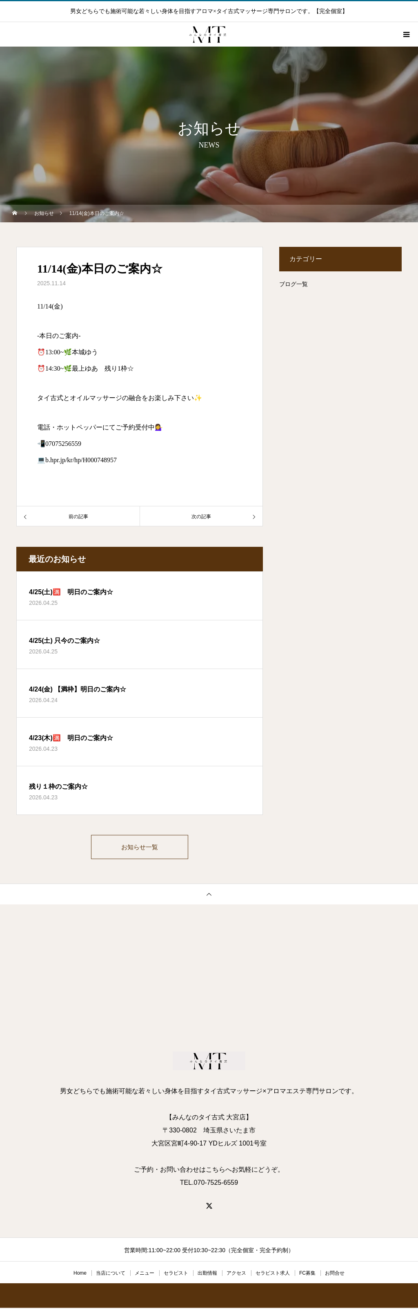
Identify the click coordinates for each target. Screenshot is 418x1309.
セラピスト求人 (273, 1274)
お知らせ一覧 (139, 847)
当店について (110, 1274)
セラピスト (176, 1274)
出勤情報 (207, 1274)
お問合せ (335, 1274)
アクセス (236, 1274)
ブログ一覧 (293, 284)
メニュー (144, 1274)
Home (80, 1274)
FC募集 (307, 1274)
